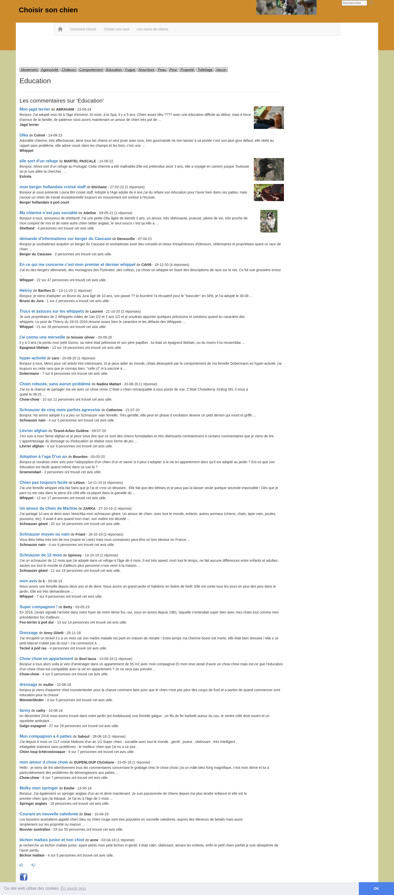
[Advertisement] (197, 52)
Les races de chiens (152, 29)
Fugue (130, 70)
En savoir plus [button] (73, 888)
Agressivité (49, 70)
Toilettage (205, 70)
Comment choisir (83, 29)
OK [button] (376, 888)
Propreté (187, 70)
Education (114, 70)
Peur (173, 70)
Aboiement (29, 70)
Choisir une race (116, 29)
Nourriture (146, 70)
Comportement (91, 70)
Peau (162, 70)
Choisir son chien (48, 10)
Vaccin (221, 70)
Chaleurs (69, 70)
